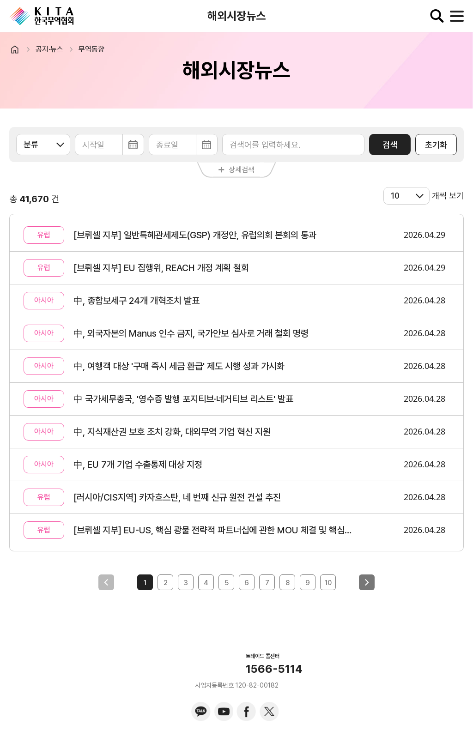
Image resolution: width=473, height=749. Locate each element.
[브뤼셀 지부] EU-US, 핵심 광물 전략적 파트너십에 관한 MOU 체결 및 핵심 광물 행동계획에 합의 (213, 530)
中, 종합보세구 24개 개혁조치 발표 (136, 300)
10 (328, 583)
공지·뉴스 (49, 49)
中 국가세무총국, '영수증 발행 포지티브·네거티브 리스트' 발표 (183, 399)
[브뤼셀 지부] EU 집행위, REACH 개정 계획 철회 (161, 267)
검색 (389, 145)
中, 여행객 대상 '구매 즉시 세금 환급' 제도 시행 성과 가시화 (179, 366)
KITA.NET (41, 16)
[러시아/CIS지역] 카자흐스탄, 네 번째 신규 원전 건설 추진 (177, 497)
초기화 (436, 145)
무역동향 (91, 49)
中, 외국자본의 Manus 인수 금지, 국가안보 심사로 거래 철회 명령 (191, 333)
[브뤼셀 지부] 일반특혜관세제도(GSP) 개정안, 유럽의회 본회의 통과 (194, 235)
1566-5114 (274, 669)
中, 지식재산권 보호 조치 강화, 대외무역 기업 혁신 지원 (172, 431)
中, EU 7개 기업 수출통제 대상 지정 (137, 464)
